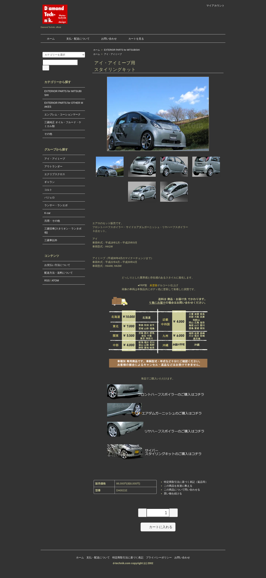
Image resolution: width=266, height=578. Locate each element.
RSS (47, 280)
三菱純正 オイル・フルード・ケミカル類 (62, 124)
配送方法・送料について (58, 272)
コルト (48, 189)
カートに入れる (158, 527)
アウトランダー (53, 166)
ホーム (48, 38)
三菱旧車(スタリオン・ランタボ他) (62, 230)
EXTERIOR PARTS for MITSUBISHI (122, 50)
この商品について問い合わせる (182, 489)
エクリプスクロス (54, 174)
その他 (48, 133)
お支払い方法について (57, 264)
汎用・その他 (52, 220)
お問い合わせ (106, 38)
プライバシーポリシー (159, 557)
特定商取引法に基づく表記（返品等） (186, 481)
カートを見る (133, 38)
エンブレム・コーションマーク (62, 114)
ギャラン (49, 181)
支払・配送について (75, 38)
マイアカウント (213, 5)
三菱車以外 (50, 240)
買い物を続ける (173, 493)
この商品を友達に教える (178, 485)
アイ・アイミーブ (113, 54)
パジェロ (49, 197)
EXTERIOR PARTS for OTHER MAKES (63, 104)
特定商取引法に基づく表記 (127, 557)
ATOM (55, 280)
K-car (47, 213)
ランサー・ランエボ (56, 205)
